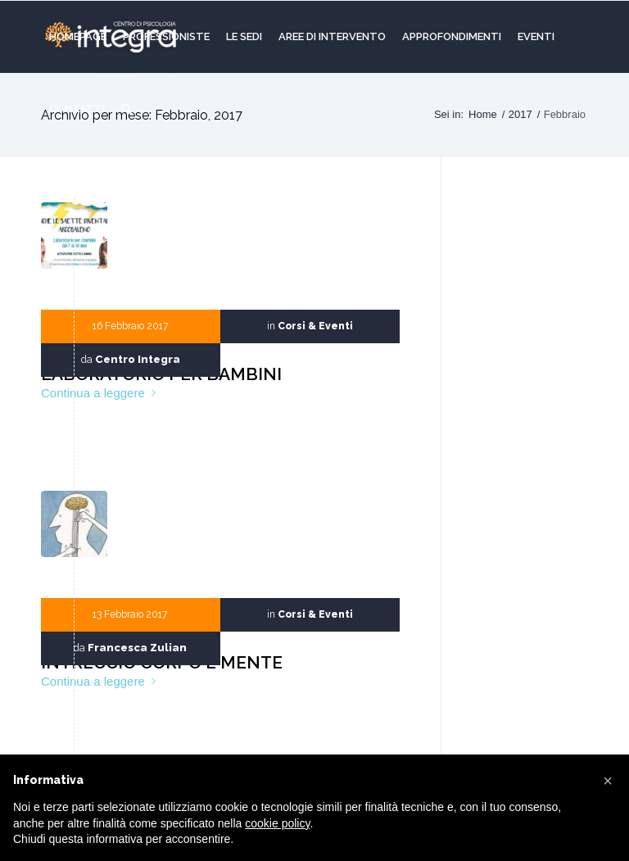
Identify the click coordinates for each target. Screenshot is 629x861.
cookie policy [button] (277, 823)
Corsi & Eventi (315, 326)
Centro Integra (137, 359)
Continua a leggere (101, 393)
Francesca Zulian (137, 647)
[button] (608, 781)
